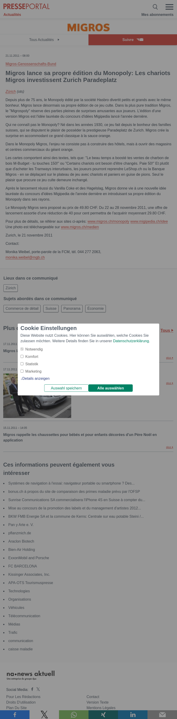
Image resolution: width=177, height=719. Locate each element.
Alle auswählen (110, 388)
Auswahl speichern (66, 388)
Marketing (33, 371)
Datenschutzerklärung (131, 341)
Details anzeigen (36, 378)
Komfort (31, 357)
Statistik (31, 364)
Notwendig (34, 349)
